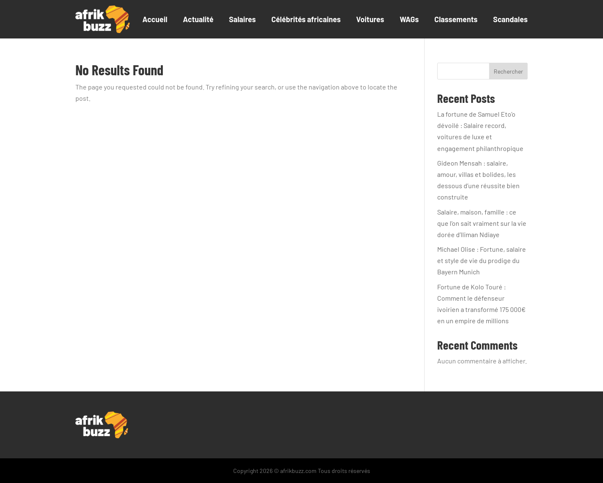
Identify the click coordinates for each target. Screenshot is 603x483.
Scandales (510, 19)
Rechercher (508, 71)
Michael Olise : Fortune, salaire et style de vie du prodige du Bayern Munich (481, 260)
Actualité (198, 19)
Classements (455, 19)
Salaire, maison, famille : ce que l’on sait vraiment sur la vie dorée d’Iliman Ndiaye (481, 223)
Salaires (242, 19)
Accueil (155, 19)
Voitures (370, 19)
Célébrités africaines (306, 19)
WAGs (409, 19)
